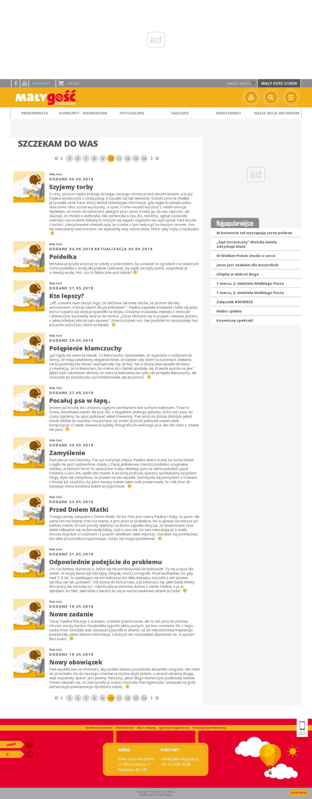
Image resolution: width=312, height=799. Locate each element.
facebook (15, 83)
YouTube (24, 83)
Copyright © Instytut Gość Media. (156, 791)
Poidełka (63, 256)
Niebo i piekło (229, 311)
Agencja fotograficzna (174, 727)
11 (119, 158)
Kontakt (41, 83)
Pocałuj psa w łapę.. (79, 400)
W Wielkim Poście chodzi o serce (245, 255)
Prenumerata (125, 727)
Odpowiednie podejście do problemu (105, 562)
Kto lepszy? (66, 296)
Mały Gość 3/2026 (279, 83)
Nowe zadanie (71, 614)
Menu (291, 97)
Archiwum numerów (99, 727)
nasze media (239, 83)
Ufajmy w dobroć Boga (237, 274)
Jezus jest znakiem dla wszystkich (247, 265)
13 (136, 158)
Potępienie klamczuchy (85, 348)
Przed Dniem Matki (78, 509)
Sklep (73, 83)
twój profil (251, 97)
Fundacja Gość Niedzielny (209, 727)
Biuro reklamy (146, 727)
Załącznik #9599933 (234, 302)
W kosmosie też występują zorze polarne (254, 232)
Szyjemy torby (71, 187)
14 (144, 158)
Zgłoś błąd (298, 792)
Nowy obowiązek (75, 662)
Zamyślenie (67, 453)
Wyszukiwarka (271, 97)
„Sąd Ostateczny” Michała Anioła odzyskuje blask (246, 244)
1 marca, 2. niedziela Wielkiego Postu (250, 283)
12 (127, 158)
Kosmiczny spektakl (234, 320)
